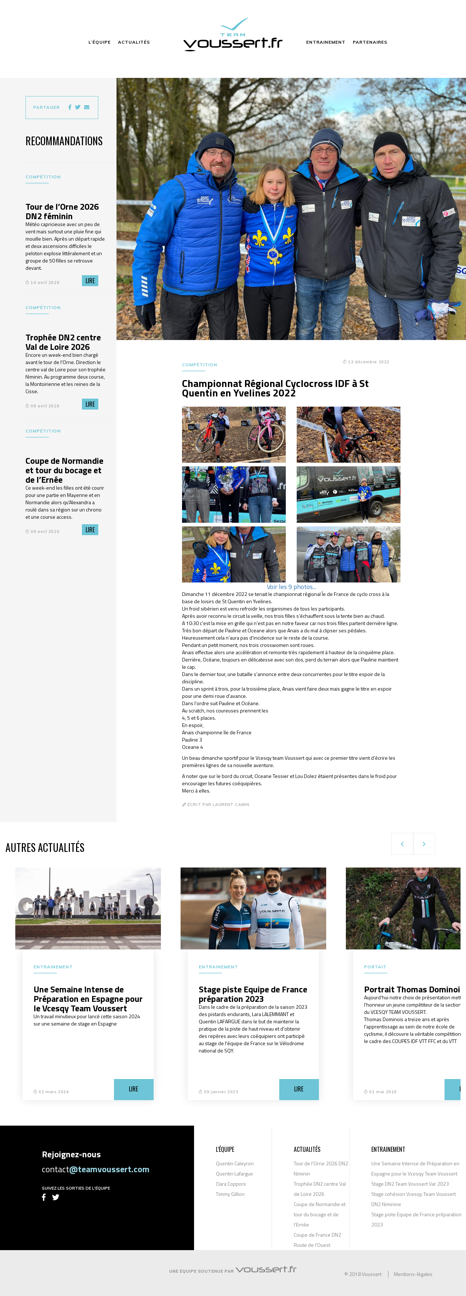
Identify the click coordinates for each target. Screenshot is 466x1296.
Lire (90, 280)
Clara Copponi (231, 1184)
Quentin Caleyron (235, 1163)
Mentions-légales (413, 1274)
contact (96, 1169)
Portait (375, 966)
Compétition (43, 176)
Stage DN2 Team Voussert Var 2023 (410, 1184)
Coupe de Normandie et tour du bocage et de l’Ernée (319, 1214)
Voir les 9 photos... (291, 586)
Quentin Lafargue (234, 1173)
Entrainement (53, 966)
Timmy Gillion (230, 1194)
